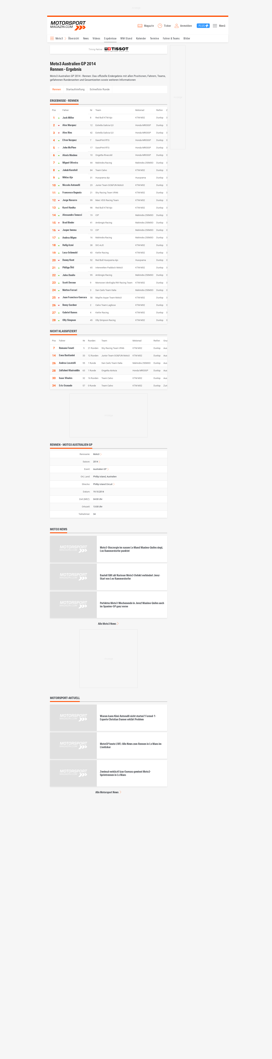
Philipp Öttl (68, 267)
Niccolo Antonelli (71, 185)
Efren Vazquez (69, 140)
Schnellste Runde (100, 89)
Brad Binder (68, 222)
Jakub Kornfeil (70, 170)
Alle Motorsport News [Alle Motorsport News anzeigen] (106, 792)
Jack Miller (68, 117)
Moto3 (96, 454)
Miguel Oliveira (70, 162)
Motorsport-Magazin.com (68, 26)
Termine (154, 38)
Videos (96, 38)
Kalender (141, 38)
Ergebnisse (110, 38)
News (86, 38)
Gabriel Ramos (69, 312)
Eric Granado (65, 385)
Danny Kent (68, 260)
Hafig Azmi (68, 245)
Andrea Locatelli (67, 363)
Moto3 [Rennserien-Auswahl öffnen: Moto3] (59, 38)
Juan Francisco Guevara (74, 297)
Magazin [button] (149, 25)
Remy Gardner (69, 305)
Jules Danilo (68, 275)
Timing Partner (95, 49)
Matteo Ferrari (69, 290)
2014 (95, 461)
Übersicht (73, 38)
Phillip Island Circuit (102, 484)
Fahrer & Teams (171, 38)
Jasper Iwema (69, 230)
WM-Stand (126, 38)
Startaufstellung (75, 89)
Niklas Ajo (67, 177)
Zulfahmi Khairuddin (69, 370)
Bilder (187, 38)
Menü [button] (222, 25)
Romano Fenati (66, 348)
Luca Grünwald (69, 252)
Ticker (167, 25)
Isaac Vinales (65, 378)
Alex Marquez (69, 125)
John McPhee (69, 147)
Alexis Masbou (69, 155)
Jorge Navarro (69, 200)
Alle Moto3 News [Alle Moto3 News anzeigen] (107, 623)
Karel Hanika (69, 207)
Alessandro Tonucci (72, 215)
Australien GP (100, 469)
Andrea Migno (69, 237)
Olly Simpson (69, 320)
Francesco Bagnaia (72, 192)
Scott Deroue (69, 282)
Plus (202, 25)
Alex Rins (67, 132)
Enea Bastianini (67, 355)
